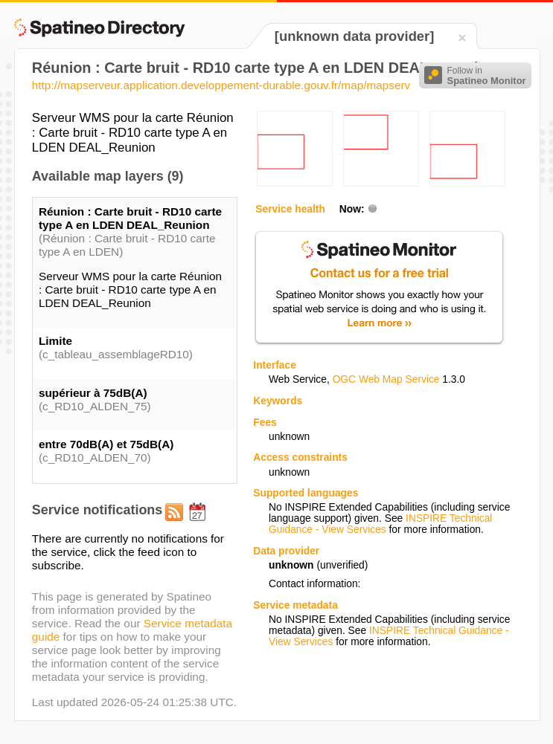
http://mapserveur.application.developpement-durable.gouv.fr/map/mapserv (221, 85)
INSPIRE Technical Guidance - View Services (380, 524)
